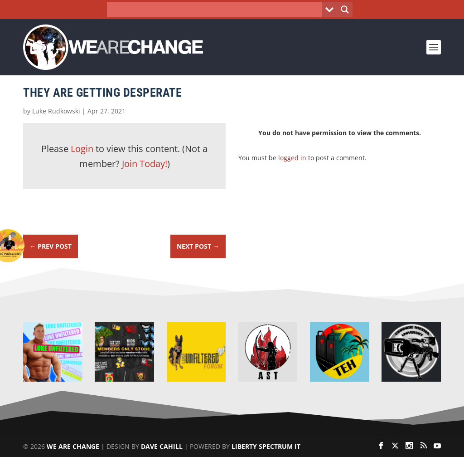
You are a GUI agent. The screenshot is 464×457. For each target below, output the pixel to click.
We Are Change (73, 446)
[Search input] (217, 9)
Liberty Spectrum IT (266, 446)
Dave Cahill (162, 446)
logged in (292, 157)
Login (82, 149)
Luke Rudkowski (56, 111)
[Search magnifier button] (345, 9)
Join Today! (144, 163)
